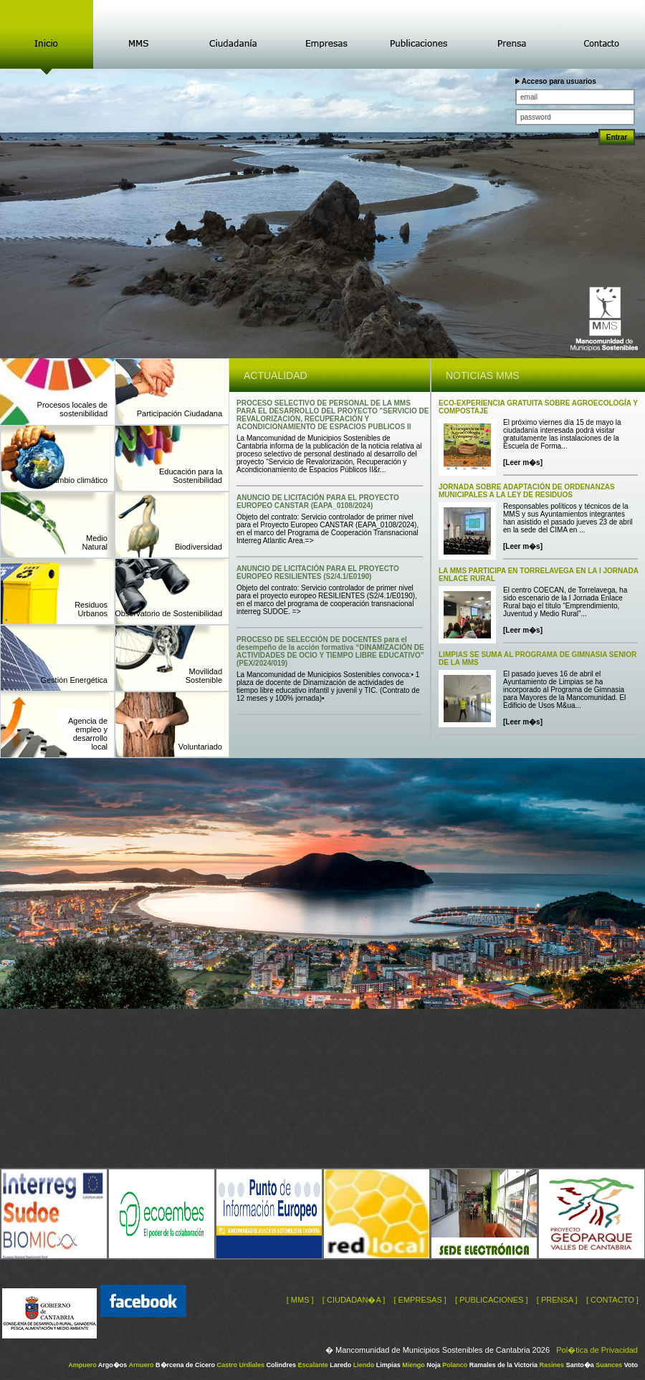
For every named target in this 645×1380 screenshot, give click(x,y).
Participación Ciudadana (179, 413)
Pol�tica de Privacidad (597, 1350)
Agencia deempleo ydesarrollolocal (88, 734)
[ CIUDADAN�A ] (353, 1299)
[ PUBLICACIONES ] (491, 1299)
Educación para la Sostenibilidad (190, 475)
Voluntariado (200, 746)
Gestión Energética (74, 680)
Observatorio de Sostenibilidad (168, 613)
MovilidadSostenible (204, 675)
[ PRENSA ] (557, 1299)
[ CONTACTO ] (612, 1299)
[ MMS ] (300, 1299)
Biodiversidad (198, 546)
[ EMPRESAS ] (419, 1299)
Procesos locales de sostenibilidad (72, 409)
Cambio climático (77, 480)
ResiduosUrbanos (91, 609)
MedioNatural (95, 542)
